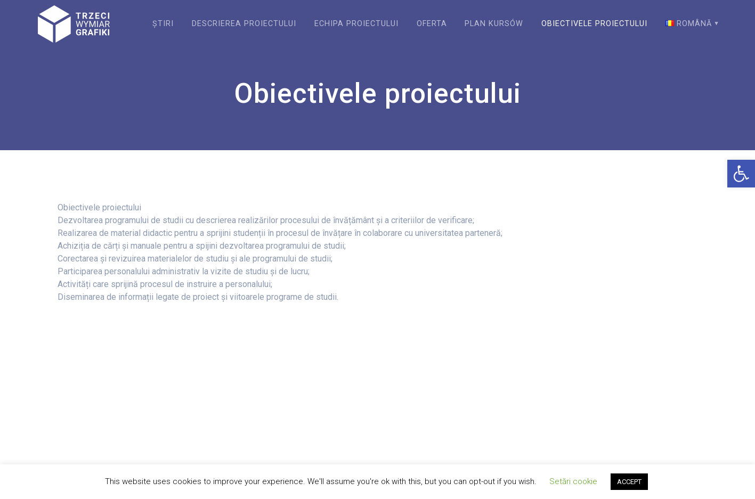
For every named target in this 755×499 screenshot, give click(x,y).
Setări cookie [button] (573, 481)
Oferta (432, 23)
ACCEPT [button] (629, 482)
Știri (163, 23)
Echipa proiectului (356, 23)
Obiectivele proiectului (594, 23)
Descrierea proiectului (244, 23)
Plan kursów (494, 23)
